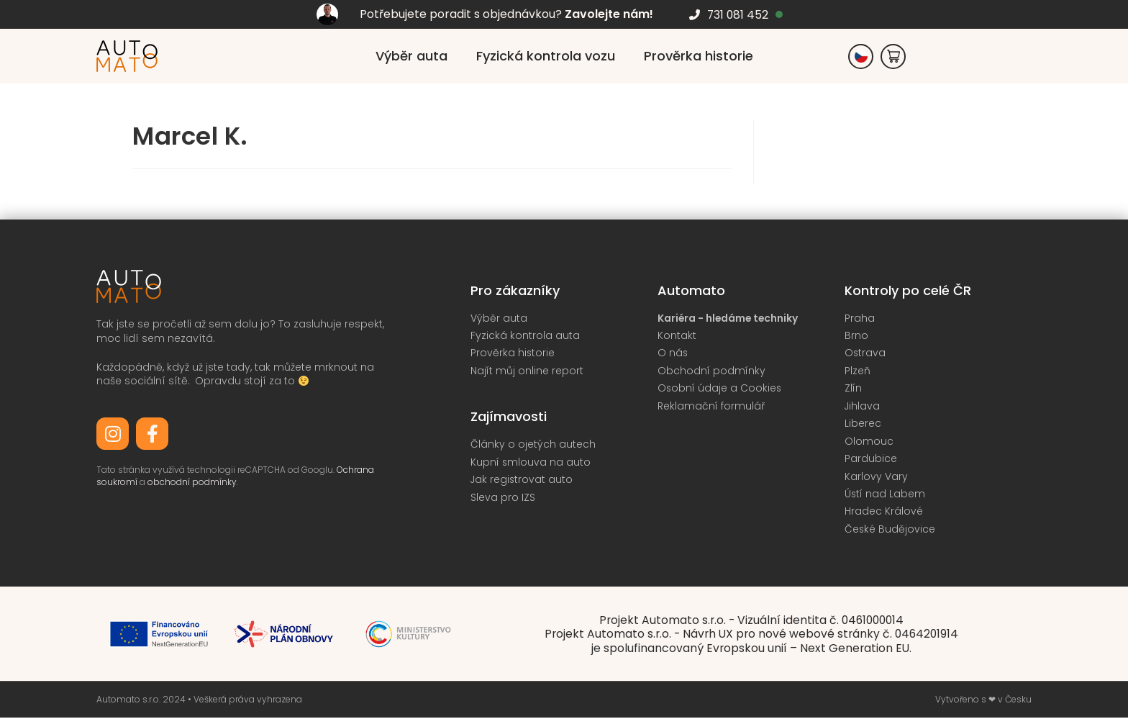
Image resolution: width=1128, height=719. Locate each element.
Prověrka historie (698, 56)
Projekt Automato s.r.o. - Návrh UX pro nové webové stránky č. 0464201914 (751, 636)
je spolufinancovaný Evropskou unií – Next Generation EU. (751, 649)
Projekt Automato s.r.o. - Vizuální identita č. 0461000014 (751, 622)
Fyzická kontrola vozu (545, 56)
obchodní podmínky (191, 482)
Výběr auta (411, 56)
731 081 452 (737, 14)
